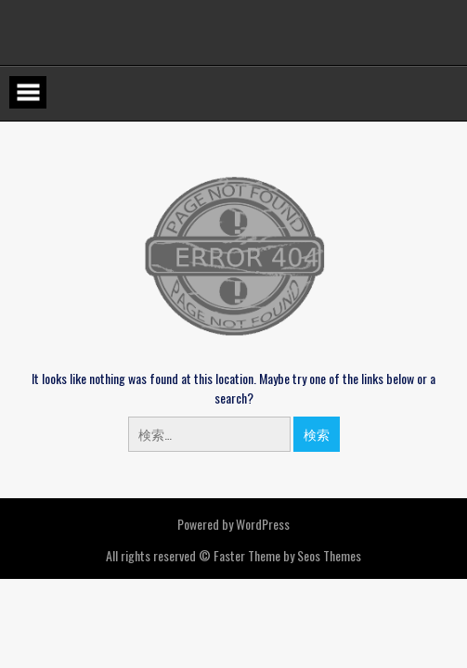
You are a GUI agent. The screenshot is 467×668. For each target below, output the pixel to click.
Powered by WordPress (233, 523)
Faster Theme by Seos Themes (287, 555)
